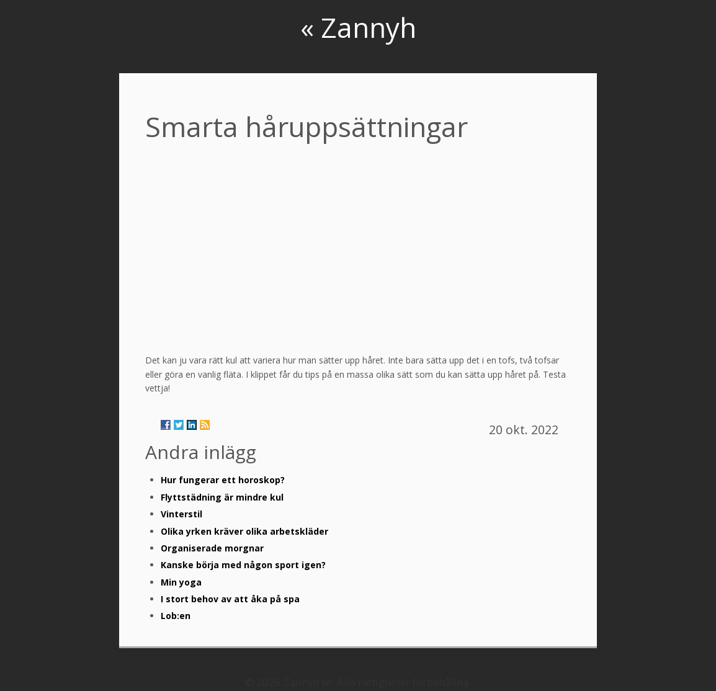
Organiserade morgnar (212, 548)
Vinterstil (181, 514)
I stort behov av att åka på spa (230, 599)
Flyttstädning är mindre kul (222, 497)
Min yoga (181, 582)
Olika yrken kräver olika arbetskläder (244, 531)
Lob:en (175, 616)
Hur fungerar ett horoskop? (223, 480)
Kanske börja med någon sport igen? (243, 565)
